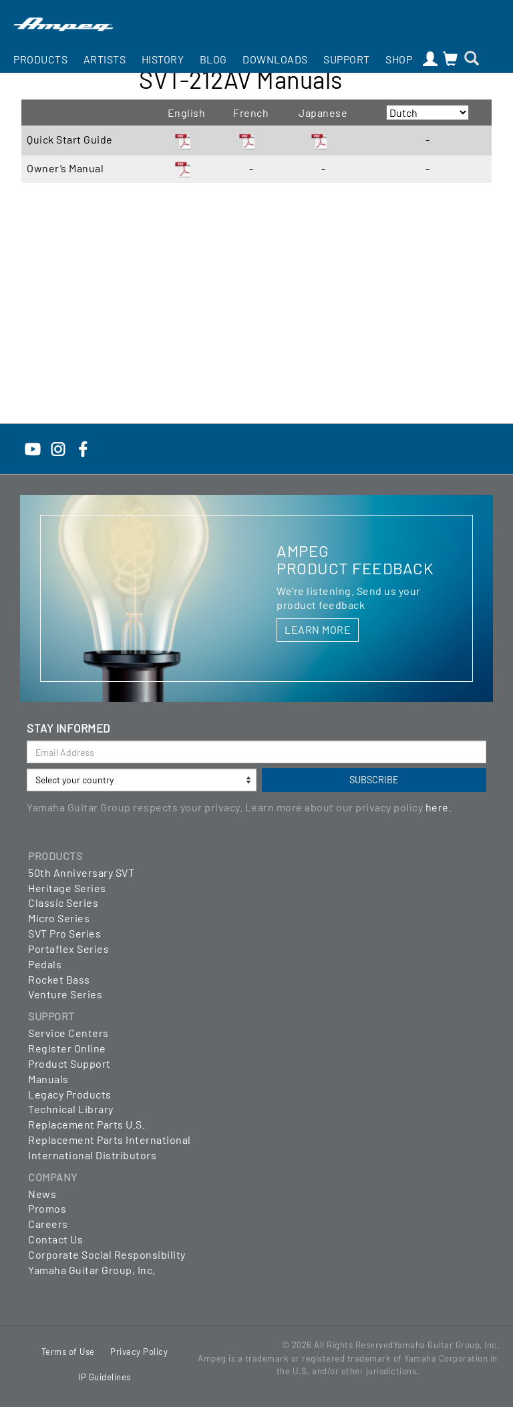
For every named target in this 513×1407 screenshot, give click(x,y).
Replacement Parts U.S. (86, 1124)
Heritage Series (67, 887)
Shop (398, 59)
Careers (48, 1223)
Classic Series (63, 902)
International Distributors (92, 1155)
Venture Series (65, 994)
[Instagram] (58, 447)
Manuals (48, 1078)
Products (40, 59)
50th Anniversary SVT (81, 872)
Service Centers (68, 1032)
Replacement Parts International (109, 1139)
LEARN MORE (318, 629)
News (42, 1193)
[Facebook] (82, 447)
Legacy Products (70, 1094)
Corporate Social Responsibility (107, 1254)
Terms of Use (68, 1351)
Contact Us (55, 1239)
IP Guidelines (104, 1377)
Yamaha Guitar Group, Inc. (92, 1269)
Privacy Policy (139, 1351)
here (437, 807)
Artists (104, 59)
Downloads (275, 59)
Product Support (69, 1063)
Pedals (44, 964)
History (163, 59)
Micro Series (59, 918)
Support (346, 59)
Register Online (67, 1048)
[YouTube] (32, 447)
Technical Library (71, 1108)
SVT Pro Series (64, 933)
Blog (213, 59)
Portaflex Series (68, 948)
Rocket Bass (59, 979)
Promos (47, 1208)
